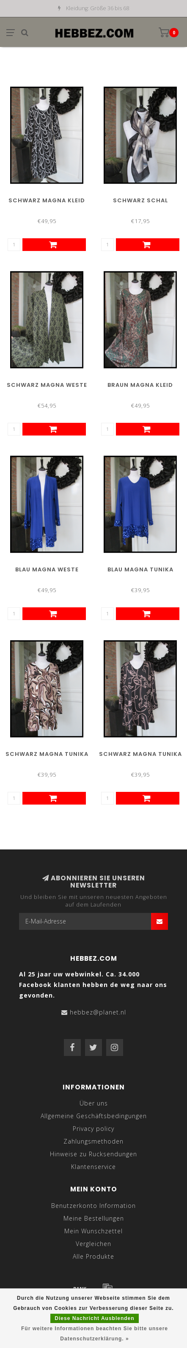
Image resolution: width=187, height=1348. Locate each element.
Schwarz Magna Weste (47, 385)
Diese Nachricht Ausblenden (94, 1318)
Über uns (94, 1103)
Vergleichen (93, 1244)
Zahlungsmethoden (93, 1141)
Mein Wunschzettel (93, 1231)
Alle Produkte (93, 1256)
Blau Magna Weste (47, 569)
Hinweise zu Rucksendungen (93, 1154)
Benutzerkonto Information (93, 1206)
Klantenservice (93, 1167)
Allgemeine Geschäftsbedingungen (94, 1116)
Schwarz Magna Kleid (46, 200)
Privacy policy (93, 1129)
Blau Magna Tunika (140, 569)
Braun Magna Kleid (140, 385)
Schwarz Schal (140, 200)
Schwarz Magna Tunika (47, 754)
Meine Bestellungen (93, 1218)
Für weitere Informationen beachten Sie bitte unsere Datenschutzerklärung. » (94, 1334)
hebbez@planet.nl (98, 1012)
